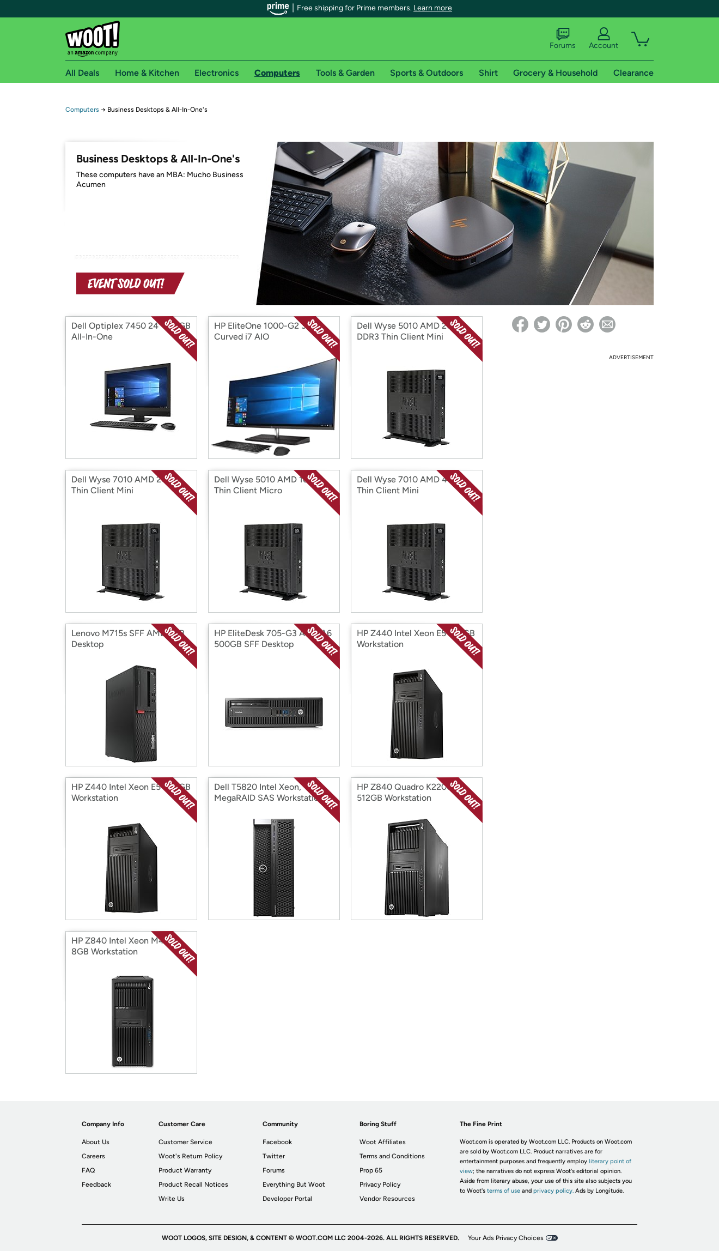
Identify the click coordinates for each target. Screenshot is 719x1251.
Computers (82, 109)
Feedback (96, 1184)
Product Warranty (185, 1170)
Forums (563, 38)
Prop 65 (371, 1170)
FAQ (88, 1170)
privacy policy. (553, 1190)
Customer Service (185, 1142)
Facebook (277, 1142)
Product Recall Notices (193, 1184)
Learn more (432, 8)
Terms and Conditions (392, 1156)
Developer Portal (287, 1198)
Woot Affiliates (383, 1142)
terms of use (503, 1190)
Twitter (274, 1156)
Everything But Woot (294, 1184)
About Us (95, 1142)
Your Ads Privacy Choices (506, 1238)
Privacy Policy (380, 1184)
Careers (93, 1156)
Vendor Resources (387, 1198)
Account (603, 38)
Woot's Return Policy (190, 1156)
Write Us (172, 1198)
